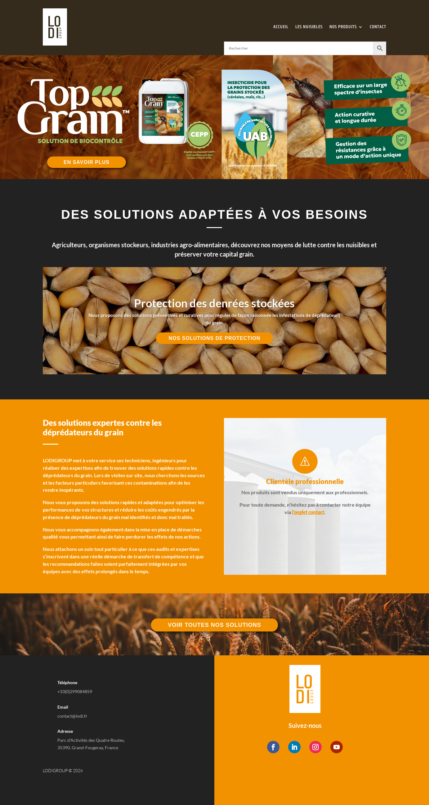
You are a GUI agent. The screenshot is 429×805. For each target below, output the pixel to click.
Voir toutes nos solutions (214, 625)
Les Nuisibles (309, 27)
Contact (378, 27)
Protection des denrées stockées (214, 303)
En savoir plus (86, 162)
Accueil (280, 27)
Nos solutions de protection (214, 338)
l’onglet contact (308, 512)
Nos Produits (343, 27)
